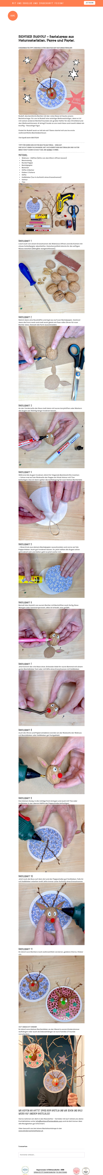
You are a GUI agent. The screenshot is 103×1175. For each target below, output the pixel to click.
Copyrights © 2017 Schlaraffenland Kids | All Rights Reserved (50, 1172)
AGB (62, 1170)
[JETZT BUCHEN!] (89, 3)
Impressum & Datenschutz (47, 1170)
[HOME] (13, 16)
